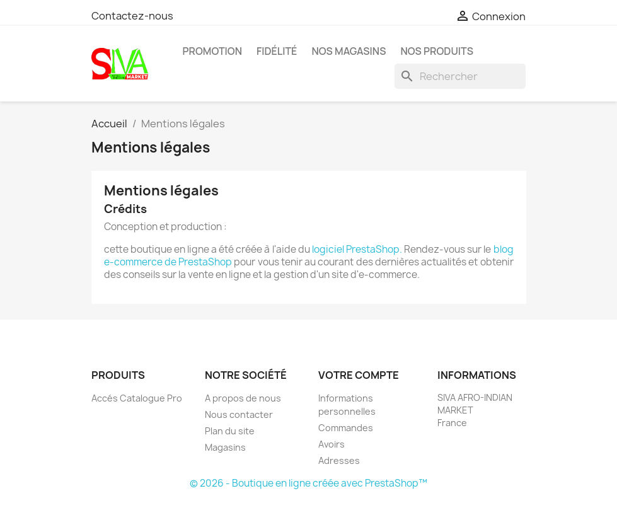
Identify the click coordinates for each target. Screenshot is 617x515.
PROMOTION (212, 51)
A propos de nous (243, 398)
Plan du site (230, 431)
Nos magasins (348, 51)
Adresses (339, 460)
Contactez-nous (132, 16)
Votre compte (358, 375)
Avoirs (331, 444)
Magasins (225, 447)
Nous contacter (239, 414)
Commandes (345, 428)
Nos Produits (436, 51)
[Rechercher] (460, 76)
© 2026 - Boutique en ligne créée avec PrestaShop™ (308, 483)
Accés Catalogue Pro (136, 398)
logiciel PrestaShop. (358, 249)
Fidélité (277, 51)
